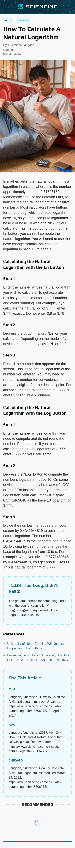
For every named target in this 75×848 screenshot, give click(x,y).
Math (8, 20)
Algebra (24, 20)
